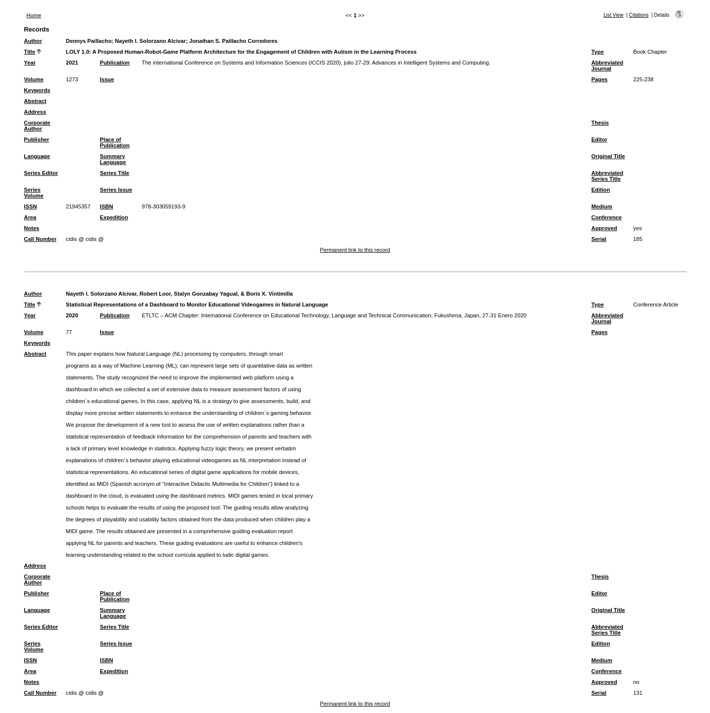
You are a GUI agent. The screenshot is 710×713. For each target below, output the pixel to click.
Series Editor (41, 173)
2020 (72, 315)
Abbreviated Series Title (607, 176)
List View (614, 15)
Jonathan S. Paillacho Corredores (233, 41)
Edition (600, 190)
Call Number (40, 239)
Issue (107, 79)
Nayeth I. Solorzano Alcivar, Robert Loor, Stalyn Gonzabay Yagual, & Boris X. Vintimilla (179, 294)
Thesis (599, 123)
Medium (601, 206)
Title (30, 52)
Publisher (36, 139)
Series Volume (34, 193)
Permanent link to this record (355, 250)
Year (30, 63)
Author (33, 41)
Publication (115, 63)
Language (37, 156)
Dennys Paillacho (89, 41)
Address (35, 112)
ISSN (30, 206)
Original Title (608, 156)
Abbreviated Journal (607, 65)
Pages (599, 79)
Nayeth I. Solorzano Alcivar (150, 41)
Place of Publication (115, 142)
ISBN (106, 206)
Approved (604, 228)
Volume (34, 79)
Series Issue (116, 190)
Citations (639, 15)
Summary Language (113, 159)
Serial (598, 239)
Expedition (114, 217)
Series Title (115, 173)
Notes (31, 228)
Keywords (37, 90)
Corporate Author (37, 126)
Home (34, 15)
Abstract (35, 101)
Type (597, 52)
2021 (72, 63)
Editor (599, 139)
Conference (606, 217)
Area (30, 217)
